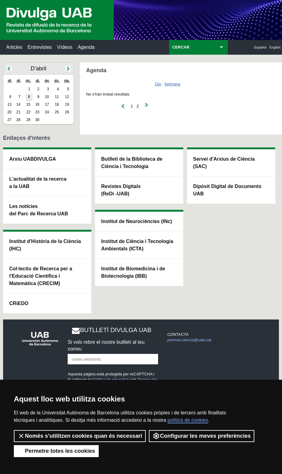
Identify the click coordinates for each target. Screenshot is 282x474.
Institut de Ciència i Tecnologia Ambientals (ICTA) (137, 245)
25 (57, 112)
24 (47, 112)
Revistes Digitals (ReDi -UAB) (121, 190)
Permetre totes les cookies (56, 451)
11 (57, 97)
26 (67, 112)
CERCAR (180, 47)
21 (18, 112)
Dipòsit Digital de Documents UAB (227, 190)
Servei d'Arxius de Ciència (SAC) (224, 162)
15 (28, 104)
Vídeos (65, 47)
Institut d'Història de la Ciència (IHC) (45, 245)
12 (67, 97)
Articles (14, 47)
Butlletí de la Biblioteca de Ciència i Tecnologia (131, 162)
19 (67, 104)
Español (260, 47)
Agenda (85, 47)
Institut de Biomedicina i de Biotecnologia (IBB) (133, 272)
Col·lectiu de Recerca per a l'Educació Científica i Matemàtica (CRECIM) (40, 276)
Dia (158, 84)
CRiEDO (18, 303)
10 (47, 97)
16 (37, 104)
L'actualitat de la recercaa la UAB (37, 182)
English (274, 47)
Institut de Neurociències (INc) (136, 221)
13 (9, 104)
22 (28, 112)
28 (18, 120)
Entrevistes (39, 47)
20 (9, 112)
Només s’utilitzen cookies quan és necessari (80, 436)
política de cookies (188, 420)
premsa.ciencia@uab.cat (189, 340)
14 (18, 104)
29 (28, 120)
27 (9, 120)
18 (57, 104)
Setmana (172, 84)
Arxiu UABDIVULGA (32, 159)
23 (37, 112)
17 (47, 104)
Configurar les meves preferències (202, 436)
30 (37, 120)
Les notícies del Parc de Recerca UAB (38, 210)
